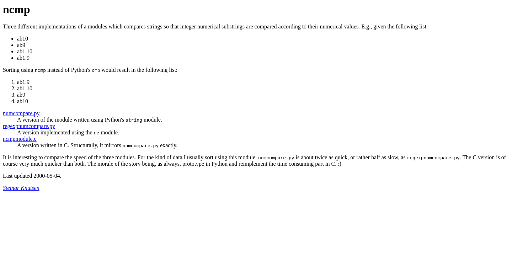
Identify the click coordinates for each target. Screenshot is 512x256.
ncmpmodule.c (20, 139)
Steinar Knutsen (21, 188)
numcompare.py (21, 113)
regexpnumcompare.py (29, 126)
